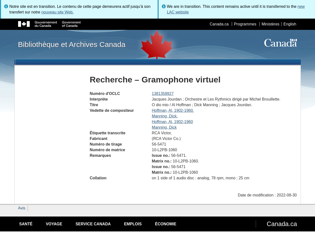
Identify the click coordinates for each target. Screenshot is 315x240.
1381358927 (163, 93)
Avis (21, 208)
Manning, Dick (164, 127)
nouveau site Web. (57, 12)
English (289, 24)
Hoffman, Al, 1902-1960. (173, 110)
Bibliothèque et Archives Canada (72, 44)
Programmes (245, 24)
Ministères (271, 24)
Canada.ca (219, 24)
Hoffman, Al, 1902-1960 (172, 122)
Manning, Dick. (165, 116)
